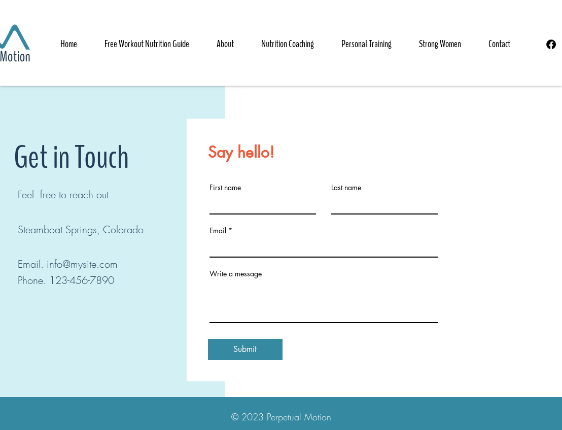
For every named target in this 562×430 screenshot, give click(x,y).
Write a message (235, 273)
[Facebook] (551, 44)
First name (225, 187)
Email (217, 230)
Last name (346, 187)
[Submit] (245, 349)
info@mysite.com (82, 264)
